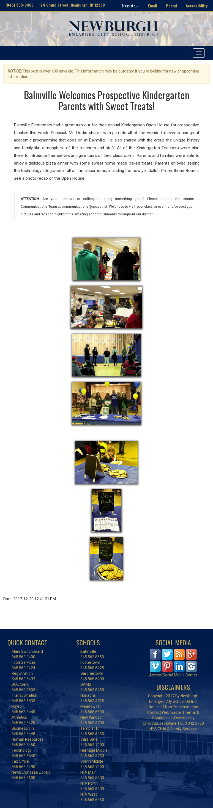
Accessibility (196, 6)
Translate (130, 6)
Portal (171, 6)
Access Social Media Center (173, 675)
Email (152, 6)
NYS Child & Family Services (173, 729)
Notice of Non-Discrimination (173, 707)
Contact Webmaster (164, 712)
